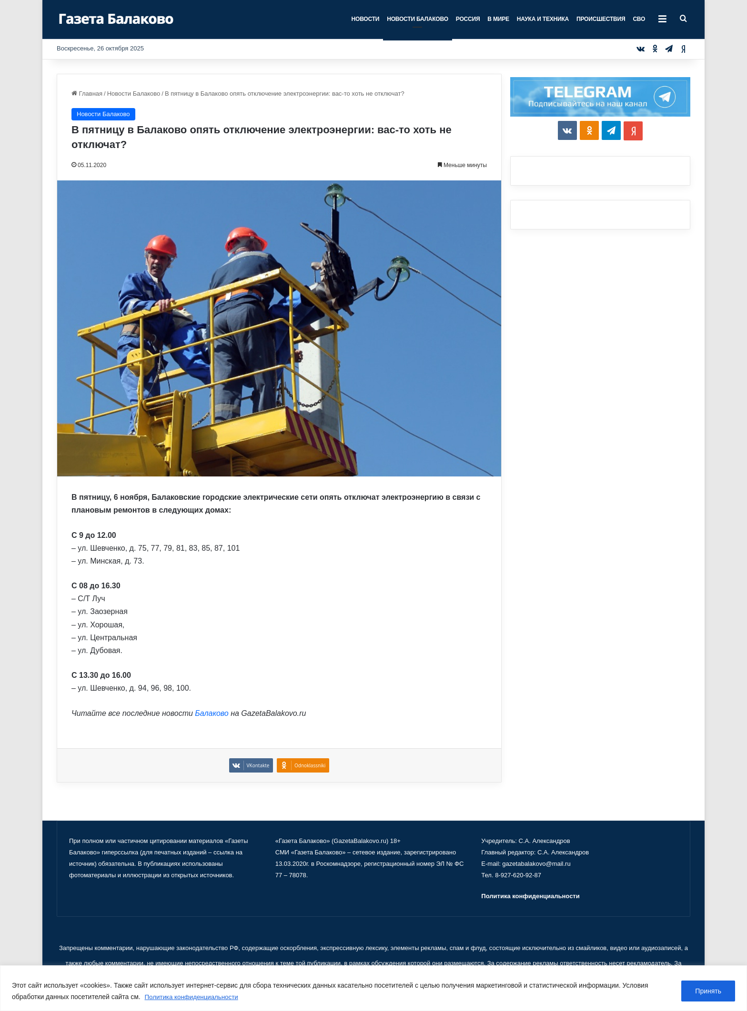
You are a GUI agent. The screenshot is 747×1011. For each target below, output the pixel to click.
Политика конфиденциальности (194, 997)
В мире (498, 19)
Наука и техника (543, 19)
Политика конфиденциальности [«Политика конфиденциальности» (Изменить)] (530, 896)
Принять (708, 991)
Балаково (211, 713)
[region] (373, 988)
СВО (639, 19)
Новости (366, 19)
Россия (468, 19)
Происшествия (600, 19)
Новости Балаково (417, 19)
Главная (86, 93)
